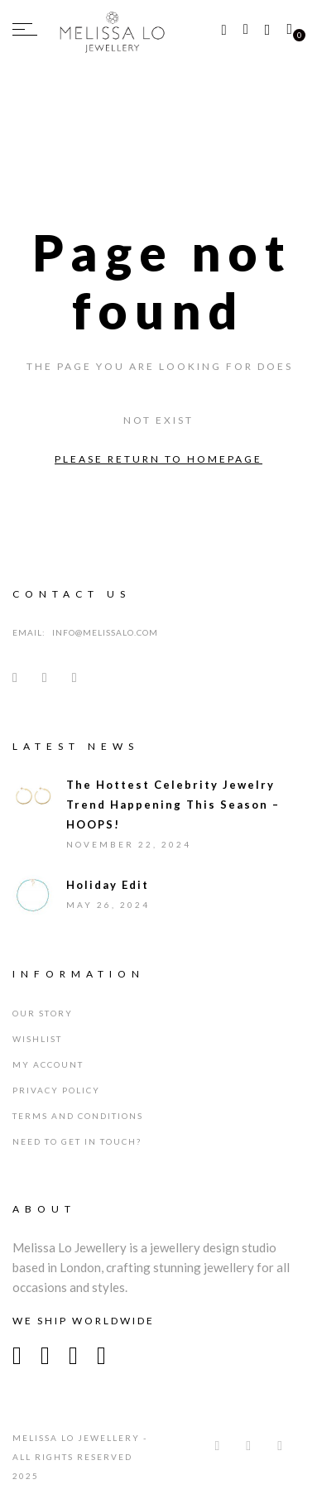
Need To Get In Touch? (77, 1141)
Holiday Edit (107, 884)
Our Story (42, 1013)
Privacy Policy (56, 1090)
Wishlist (37, 1039)
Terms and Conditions (77, 1116)
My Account (48, 1064)
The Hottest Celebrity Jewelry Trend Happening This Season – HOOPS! (173, 804)
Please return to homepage (158, 459)
